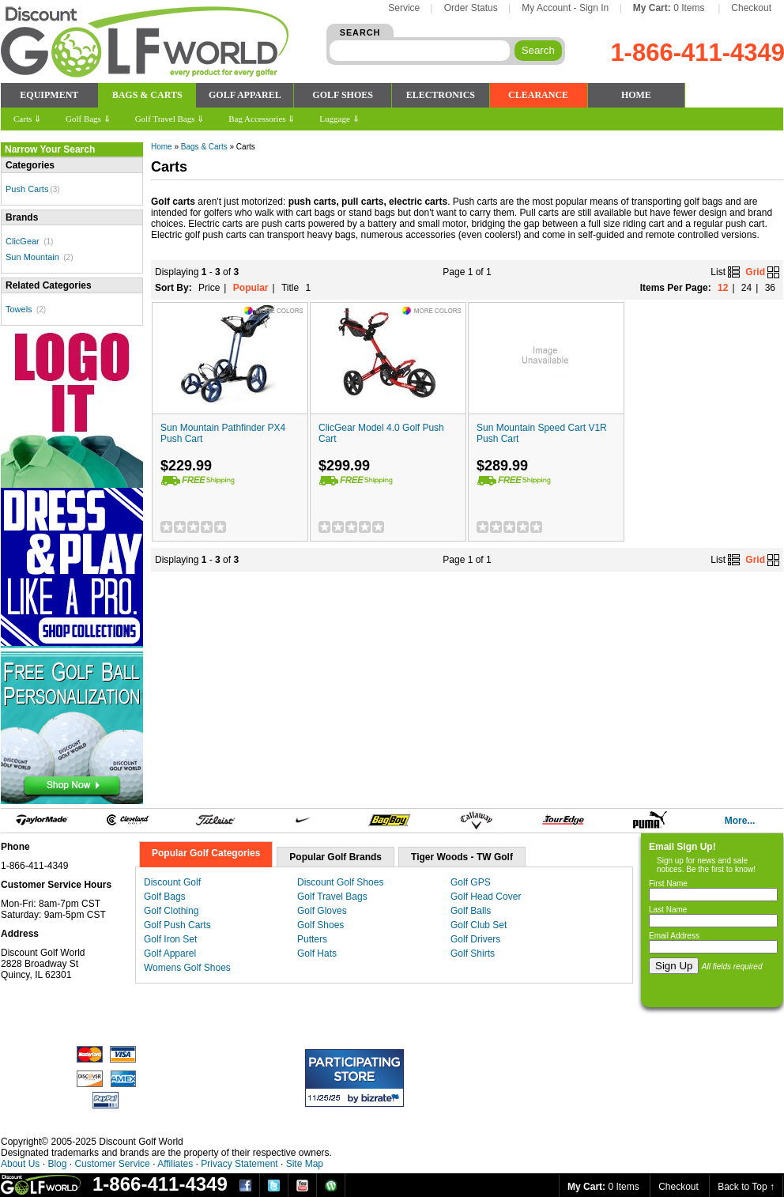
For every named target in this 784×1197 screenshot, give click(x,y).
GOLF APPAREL (245, 94)
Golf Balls (470, 910)
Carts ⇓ (27, 118)
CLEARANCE (538, 94)
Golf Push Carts (177, 925)
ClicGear (23, 241)
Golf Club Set (478, 925)
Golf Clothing (171, 910)
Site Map (304, 1163)
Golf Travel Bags (332, 896)
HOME (636, 94)
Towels (19, 309)
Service (404, 7)
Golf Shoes (320, 925)
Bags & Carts (204, 146)
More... (740, 820)
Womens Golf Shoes (187, 967)
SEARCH (360, 32)
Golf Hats (317, 953)
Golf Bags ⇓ (88, 118)
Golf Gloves (322, 910)
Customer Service (111, 1163)
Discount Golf (172, 882)
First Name (668, 883)
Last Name (668, 909)
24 (746, 287)
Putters (312, 939)
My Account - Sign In (565, 7)
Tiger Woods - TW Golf (462, 857)
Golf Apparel (170, 953)
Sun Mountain (32, 257)
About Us (20, 1163)
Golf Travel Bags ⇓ (170, 118)
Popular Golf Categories (206, 853)
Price (209, 287)
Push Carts (27, 189)
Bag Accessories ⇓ (261, 118)
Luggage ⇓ (339, 118)
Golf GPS (470, 882)
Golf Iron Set (170, 939)
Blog (56, 1163)
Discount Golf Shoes (340, 882)
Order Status (471, 7)
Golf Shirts (472, 953)
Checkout (751, 7)
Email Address (674, 935)
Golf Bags (165, 896)
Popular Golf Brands (335, 857)
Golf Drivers (475, 939)
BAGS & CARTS (147, 94)
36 (770, 287)
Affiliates (175, 1163)
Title (290, 287)
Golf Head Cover (485, 896)
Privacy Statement (239, 1163)
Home (161, 146)
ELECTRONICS (440, 94)
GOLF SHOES (342, 94)
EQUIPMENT (49, 94)
